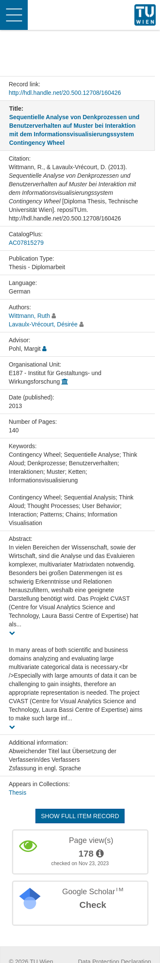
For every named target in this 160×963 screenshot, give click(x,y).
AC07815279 (26, 242)
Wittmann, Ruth (29, 315)
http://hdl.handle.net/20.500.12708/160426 (65, 92)
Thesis (17, 792)
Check (92, 905)
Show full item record (80, 816)
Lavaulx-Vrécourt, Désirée (43, 324)
